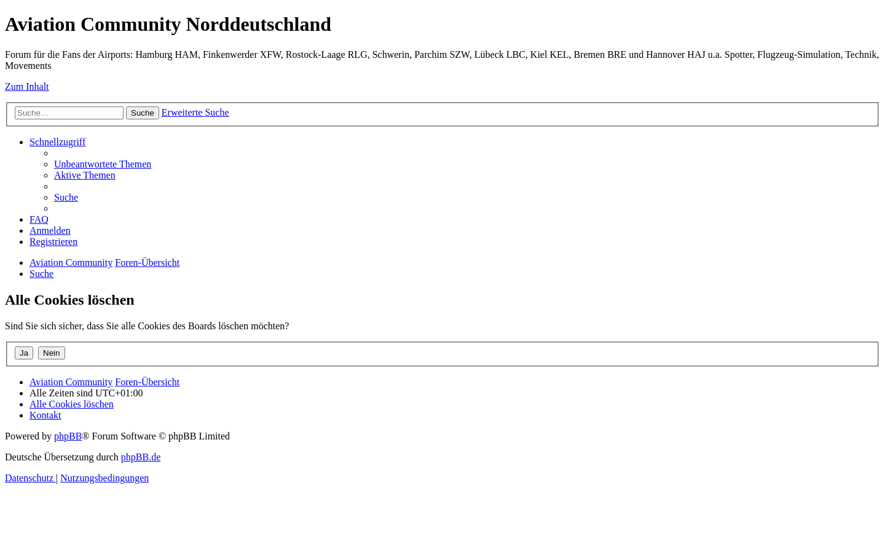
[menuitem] (102, 164)
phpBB (68, 436)
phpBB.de (140, 457)
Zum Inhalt (27, 86)
